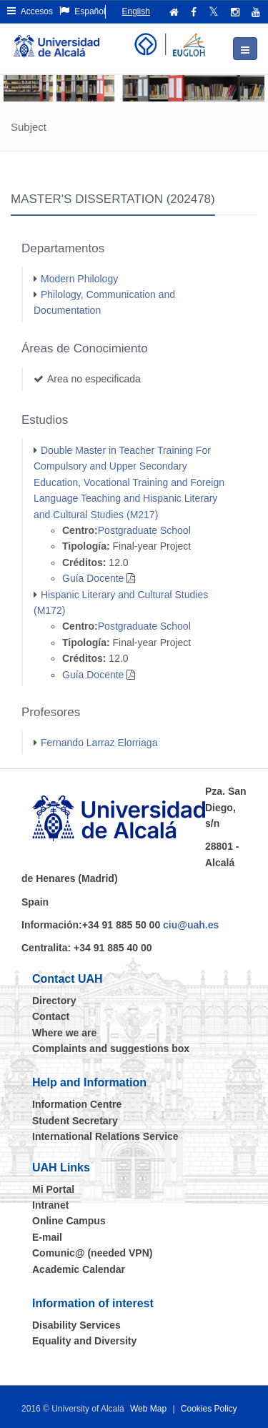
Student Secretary (75, 1120)
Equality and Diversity (84, 1341)
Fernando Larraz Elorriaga (99, 742)
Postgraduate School (144, 530)
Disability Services (76, 1325)
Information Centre (76, 1104)
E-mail (47, 1237)
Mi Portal (53, 1189)
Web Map (148, 1409)
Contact (50, 1016)
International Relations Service (105, 1136)
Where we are (64, 1032)
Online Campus (69, 1220)
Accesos (30, 11)
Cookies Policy (209, 1409)
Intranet (50, 1205)
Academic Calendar (78, 1269)
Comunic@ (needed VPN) (92, 1253)
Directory (54, 1000)
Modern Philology (79, 278)
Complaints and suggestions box (110, 1048)
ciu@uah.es (191, 925)
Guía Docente (93, 578)
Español (82, 11)
